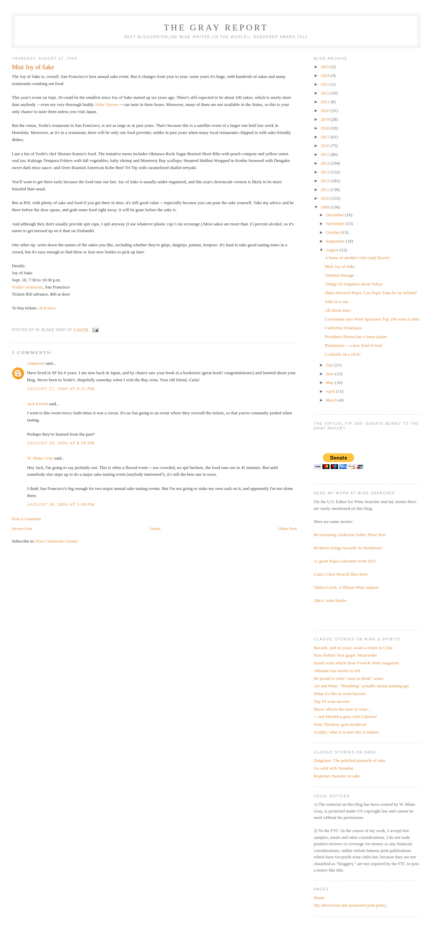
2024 (325, 75)
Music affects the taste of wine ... (343, 709)
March (332, 400)
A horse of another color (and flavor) (357, 257)
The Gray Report (216, 27)
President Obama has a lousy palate (356, 336)
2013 (325, 171)
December (335, 214)
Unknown (35, 363)
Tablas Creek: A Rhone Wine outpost (346, 587)
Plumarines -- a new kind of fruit (353, 345)
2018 (325, 128)
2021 (325, 101)
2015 (325, 154)
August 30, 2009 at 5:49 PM (60, 504)
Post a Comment (26, 518)
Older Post (287, 528)
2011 (325, 189)
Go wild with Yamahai (333, 768)
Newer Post (22, 528)
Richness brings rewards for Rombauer (348, 547)
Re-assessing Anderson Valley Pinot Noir (350, 534)
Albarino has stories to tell (337, 670)
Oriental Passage (339, 275)
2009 (325, 207)
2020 (325, 110)
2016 (325, 145)
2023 (325, 84)
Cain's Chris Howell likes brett (341, 574)
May (330, 382)
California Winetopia (343, 327)
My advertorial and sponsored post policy (350, 905)
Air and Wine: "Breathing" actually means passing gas (361, 685)
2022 (325, 92)
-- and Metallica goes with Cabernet (345, 716)
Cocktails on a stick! (343, 354)
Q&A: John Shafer (330, 600)
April (331, 391)
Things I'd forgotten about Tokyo (353, 283)
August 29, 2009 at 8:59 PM (60, 442)
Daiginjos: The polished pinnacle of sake (349, 760)
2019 (325, 119)
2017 (325, 136)
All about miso (338, 310)
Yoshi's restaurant (27, 287)
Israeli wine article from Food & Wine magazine (356, 662)
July (330, 364)
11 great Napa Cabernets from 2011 (345, 560)
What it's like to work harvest (340, 693)
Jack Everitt (37, 403)
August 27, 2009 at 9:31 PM (60, 388)
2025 (325, 66)
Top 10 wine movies (332, 701)
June (330, 373)
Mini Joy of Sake (340, 266)
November (336, 223)
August (333, 249)
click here (46, 307)
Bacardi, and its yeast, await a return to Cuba (353, 647)
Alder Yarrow (106, 104)
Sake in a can (336, 301)
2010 (325, 198)
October (333, 232)
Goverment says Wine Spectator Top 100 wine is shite (372, 319)
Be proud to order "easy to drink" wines (349, 678)
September (336, 241)
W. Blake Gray (40, 458)
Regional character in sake (337, 775)
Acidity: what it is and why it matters (346, 732)
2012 (325, 180)
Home (155, 528)
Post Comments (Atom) (57, 541)
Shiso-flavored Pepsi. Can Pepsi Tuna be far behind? (371, 292)
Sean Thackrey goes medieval (340, 724)
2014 (325, 163)
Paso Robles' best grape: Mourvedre (345, 655)
